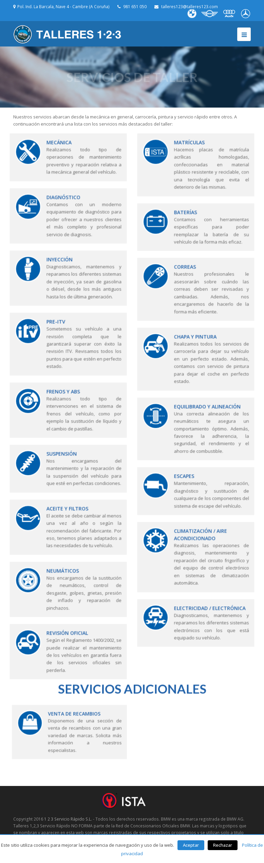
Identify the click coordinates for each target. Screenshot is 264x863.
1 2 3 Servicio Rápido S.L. (68, 819)
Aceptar (191, 845)
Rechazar (222, 845)
